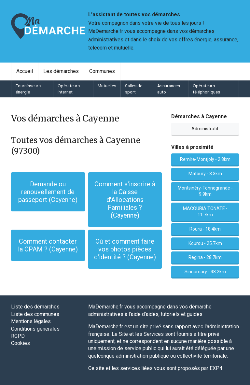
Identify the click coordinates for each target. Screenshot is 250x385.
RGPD (18, 336)
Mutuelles (107, 85)
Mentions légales (31, 321)
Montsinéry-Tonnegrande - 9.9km (205, 191)
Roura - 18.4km (205, 229)
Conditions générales (35, 329)
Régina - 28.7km (205, 257)
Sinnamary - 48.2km (205, 271)
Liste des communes (35, 314)
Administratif (205, 128)
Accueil (24, 71)
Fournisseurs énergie (28, 88)
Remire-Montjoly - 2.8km (205, 159)
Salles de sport (133, 88)
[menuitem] (24, 71)
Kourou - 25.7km (205, 243)
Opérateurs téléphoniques (206, 88)
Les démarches (61, 71)
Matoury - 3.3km (205, 173)
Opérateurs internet (69, 88)
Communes (102, 71)
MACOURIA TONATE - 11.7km (205, 212)
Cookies (20, 343)
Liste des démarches (35, 307)
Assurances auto (168, 88)
